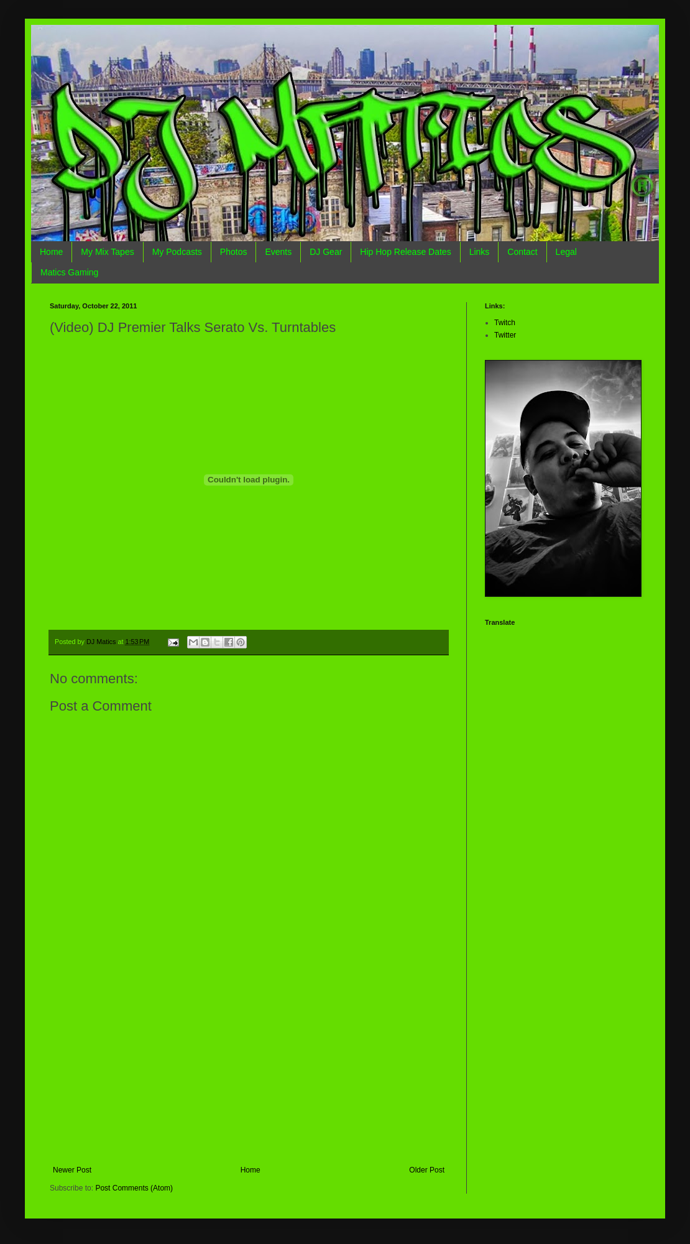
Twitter (505, 335)
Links (479, 252)
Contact (522, 252)
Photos (233, 252)
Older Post (426, 1170)
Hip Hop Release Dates (405, 252)
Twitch (504, 322)
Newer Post (72, 1170)
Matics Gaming (69, 272)
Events (278, 252)
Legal (566, 252)
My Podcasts (177, 252)
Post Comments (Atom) (134, 1188)
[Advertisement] (248, 1072)
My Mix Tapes (107, 252)
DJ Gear (326, 252)
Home (51, 252)
